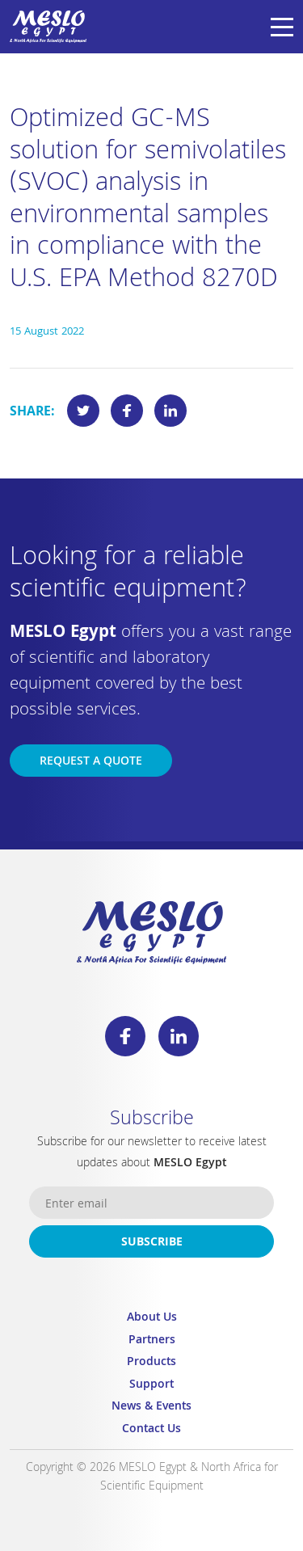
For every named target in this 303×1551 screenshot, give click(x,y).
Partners (151, 1341)
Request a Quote (91, 762)
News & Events (151, 1407)
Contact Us (151, 1430)
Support (151, 1385)
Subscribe (152, 1243)
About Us (152, 1318)
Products (151, 1363)
